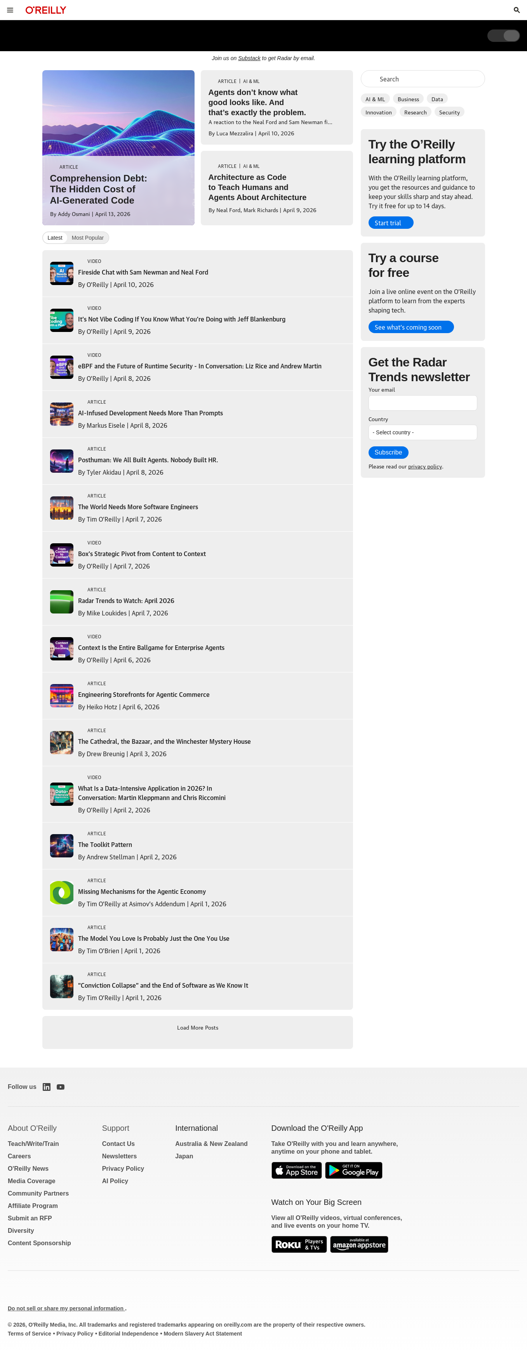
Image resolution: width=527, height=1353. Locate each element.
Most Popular (88, 238)
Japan (184, 1156)
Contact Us (118, 1143)
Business (408, 98)
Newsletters (119, 1156)
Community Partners (38, 1193)
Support (115, 1128)
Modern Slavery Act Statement (202, 1334)
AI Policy (115, 1181)
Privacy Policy (123, 1168)
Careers (19, 1156)
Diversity (21, 1230)
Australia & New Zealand (211, 1143)
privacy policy (425, 466)
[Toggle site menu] (10, 10)
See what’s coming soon (408, 327)
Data (437, 98)
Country (378, 418)
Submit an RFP (30, 1218)
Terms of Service (29, 1334)
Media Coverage (32, 1181)
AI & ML (375, 98)
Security (449, 112)
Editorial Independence (128, 1334)
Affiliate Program (33, 1206)
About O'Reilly (32, 1128)
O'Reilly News (28, 1168)
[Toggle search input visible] (517, 10)
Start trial (388, 222)
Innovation (378, 112)
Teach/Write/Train (33, 1143)
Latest (55, 238)
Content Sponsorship (39, 1243)
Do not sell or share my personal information (66, 1308)
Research (415, 112)
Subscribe (388, 452)
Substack (249, 58)
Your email (382, 389)
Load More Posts (197, 1027)
